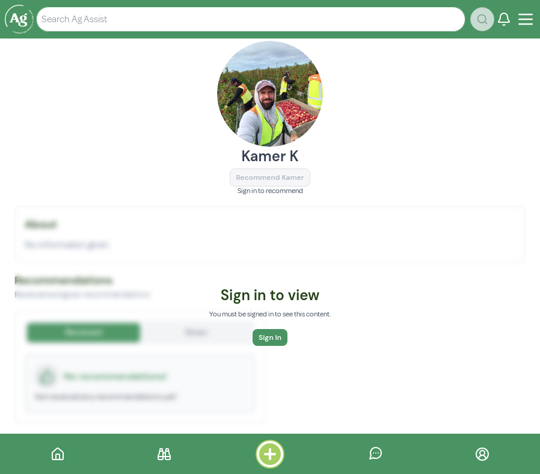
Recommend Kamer (270, 177)
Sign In (270, 337)
